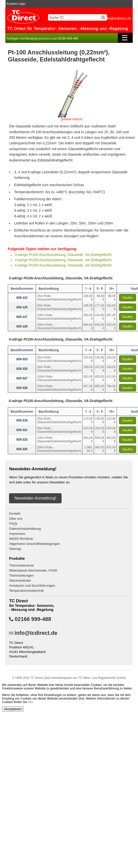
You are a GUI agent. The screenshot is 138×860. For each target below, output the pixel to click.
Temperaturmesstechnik (26, 590)
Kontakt (14, 513)
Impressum (17, 534)
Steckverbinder (20, 580)
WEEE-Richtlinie (21, 539)
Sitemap (15, 549)
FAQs (13, 523)
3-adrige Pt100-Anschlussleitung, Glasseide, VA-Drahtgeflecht (64, 255)
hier (30, 702)
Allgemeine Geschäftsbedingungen (34, 544)
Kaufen (127, 298)
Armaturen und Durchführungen (32, 585)
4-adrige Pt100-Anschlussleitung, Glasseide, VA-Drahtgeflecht (64, 260)
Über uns (15, 518)
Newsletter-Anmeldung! (35, 498)
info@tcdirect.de (36, 633)
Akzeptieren (13, 709)
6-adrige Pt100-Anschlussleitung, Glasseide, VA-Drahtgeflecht (64, 265)
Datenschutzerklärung (25, 529)
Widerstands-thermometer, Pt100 (33, 570)
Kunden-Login (16, 4)
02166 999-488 (33, 619)
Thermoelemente (21, 565)
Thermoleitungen (21, 575)
